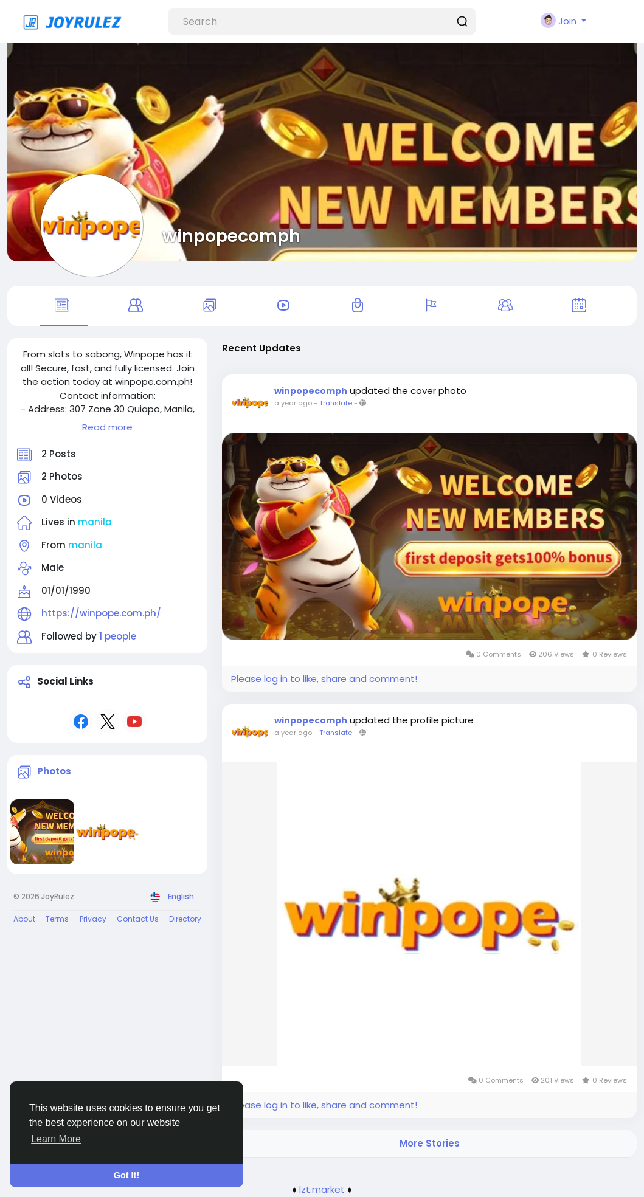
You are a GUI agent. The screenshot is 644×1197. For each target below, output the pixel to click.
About (24, 919)
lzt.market (322, 1189)
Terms (57, 919)
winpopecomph (231, 236)
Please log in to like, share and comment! (324, 678)
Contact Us (138, 919)
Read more (107, 427)
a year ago (293, 403)
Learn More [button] (56, 1139)
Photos (54, 771)
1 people (117, 636)
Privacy (93, 919)
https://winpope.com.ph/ (101, 613)
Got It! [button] (126, 1175)
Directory (185, 919)
